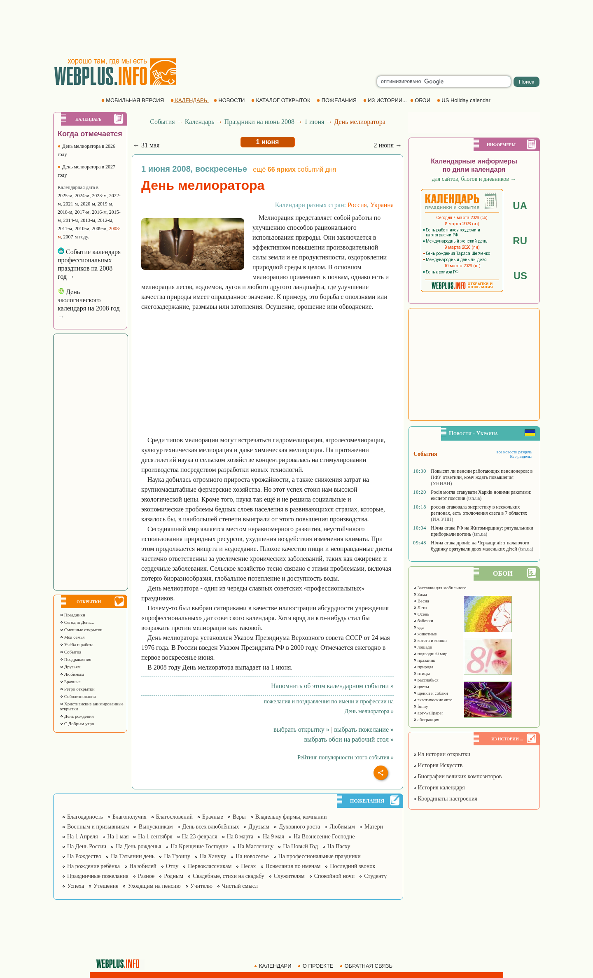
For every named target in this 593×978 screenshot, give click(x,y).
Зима (420, 594)
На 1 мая (118, 836)
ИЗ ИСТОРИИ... (386, 100)
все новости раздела (514, 452)
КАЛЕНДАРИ (273, 966)
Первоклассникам (209, 866)
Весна (421, 600)
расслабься (426, 679)
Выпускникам (156, 827)
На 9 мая (273, 836)
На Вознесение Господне (324, 836)
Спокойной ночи (334, 876)
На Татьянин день (132, 856)
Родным (173, 876)
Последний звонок (352, 866)
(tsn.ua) (474, 498)
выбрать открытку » (301, 729)
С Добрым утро (77, 723)
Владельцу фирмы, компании (291, 817)
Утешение (105, 886)
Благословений (174, 817)
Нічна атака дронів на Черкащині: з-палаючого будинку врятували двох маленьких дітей (480, 546)
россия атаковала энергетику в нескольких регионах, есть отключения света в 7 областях (479, 510)
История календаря (439, 787)
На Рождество (84, 856)
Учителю (201, 886)
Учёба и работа (76, 644)
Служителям (289, 876)
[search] (444, 81)
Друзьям (70, 666)
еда (418, 627)
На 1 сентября (155, 836)
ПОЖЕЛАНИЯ (337, 100)
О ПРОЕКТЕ (316, 966)
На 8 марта (240, 836)
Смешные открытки (81, 629)
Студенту (375, 876)
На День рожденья (138, 846)
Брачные (70, 681)
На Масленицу (255, 846)
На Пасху (338, 846)
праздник (424, 660)
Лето (420, 607)
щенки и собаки (430, 693)
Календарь (200, 121)
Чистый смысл (240, 886)
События (70, 651)
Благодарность (85, 817)
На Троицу (177, 856)
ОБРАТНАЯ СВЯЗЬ (367, 966)
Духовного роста (299, 827)
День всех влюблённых (210, 827)
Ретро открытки (77, 688)
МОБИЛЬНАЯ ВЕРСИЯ (133, 100)
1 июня (314, 121)
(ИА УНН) (442, 519)
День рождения (77, 716)
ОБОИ (421, 100)
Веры (239, 817)
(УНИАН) (441, 483)
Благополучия (129, 817)
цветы (421, 686)
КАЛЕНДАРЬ (189, 100)
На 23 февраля (199, 836)
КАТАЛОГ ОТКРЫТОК (281, 100)
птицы (421, 673)
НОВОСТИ (230, 100)
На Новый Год (300, 846)
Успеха (75, 886)
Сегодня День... (77, 622)
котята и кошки (430, 640)
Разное (146, 876)
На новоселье (252, 856)
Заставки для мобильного (440, 587)
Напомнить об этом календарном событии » (332, 685)
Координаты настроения (445, 799)
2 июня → (388, 145)
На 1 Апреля (82, 836)
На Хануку (213, 856)
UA (520, 205)
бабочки (423, 620)
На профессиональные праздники (319, 856)
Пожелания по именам (293, 866)
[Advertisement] (296, 29)
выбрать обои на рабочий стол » (349, 739)
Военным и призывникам (98, 827)
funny (420, 706)
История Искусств (437, 765)
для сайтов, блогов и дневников (474, 179)
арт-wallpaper (428, 712)
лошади (422, 646)
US (520, 275)
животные (425, 633)
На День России (86, 846)
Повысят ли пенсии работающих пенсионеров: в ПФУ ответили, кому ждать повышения (481, 474)
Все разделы (521, 456)
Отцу (172, 866)
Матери (373, 827)
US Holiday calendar (464, 100)
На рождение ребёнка (93, 866)
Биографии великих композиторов (457, 776)
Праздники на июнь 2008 (259, 121)
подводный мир (430, 653)
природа (423, 666)
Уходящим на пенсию (154, 886)
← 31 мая (146, 145)
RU (520, 240)
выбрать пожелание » (364, 729)
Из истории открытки (441, 754)
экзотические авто (432, 699)
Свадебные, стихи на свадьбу (228, 876)
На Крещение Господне (199, 846)
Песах (248, 866)
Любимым (72, 674)
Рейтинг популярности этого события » (345, 757)
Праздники (72, 614)
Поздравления (75, 659)
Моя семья (72, 637)
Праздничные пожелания (97, 876)
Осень (421, 614)
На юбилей (142, 866)
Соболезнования (78, 696)
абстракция (426, 719)
